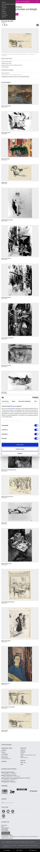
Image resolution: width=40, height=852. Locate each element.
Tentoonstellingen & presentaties (8, 4)
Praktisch (4, 2)
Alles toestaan (20, 444)
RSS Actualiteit (4, 829)
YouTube (8, 813)
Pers (21, 764)
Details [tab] (13, 401)
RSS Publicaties (4, 830)
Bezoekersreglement (5, 758)
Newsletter (6, 833)
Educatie (4, 13)
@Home (4, 16)
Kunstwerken (37, 25)
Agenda (4, 6)
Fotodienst (22, 752)
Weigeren (20, 453)
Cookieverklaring (6, 846)
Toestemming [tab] (5, 401)
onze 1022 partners (10, 408)
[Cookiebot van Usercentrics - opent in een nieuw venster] (32, 397)
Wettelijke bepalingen (34, 845)
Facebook (3, 813)
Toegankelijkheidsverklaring (23, 845)
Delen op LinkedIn (5, 25)
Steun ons (23, 762)
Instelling (4, 11)
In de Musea (4, 754)
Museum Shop (4, 757)
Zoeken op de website (2, 803)
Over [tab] (35, 401)
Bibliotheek (22, 749)
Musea (3, 9)
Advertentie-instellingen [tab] (24, 401)
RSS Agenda (4, 825)
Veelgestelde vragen (6, 748)
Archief (22, 753)
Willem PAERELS (11, 73)
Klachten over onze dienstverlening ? (10, 845)
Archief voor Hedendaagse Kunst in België (28, 755)
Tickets (3, 752)
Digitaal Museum (24, 757)
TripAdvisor (3, 818)
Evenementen (4, 756)
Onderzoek (4, 15)
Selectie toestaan (20, 449)
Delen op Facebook (2, 25)
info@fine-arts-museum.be (7, 838)
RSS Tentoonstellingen (5, 827)
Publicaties (22, 751)
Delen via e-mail (7, 25)
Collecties (4, 7)
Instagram (13, 813)
